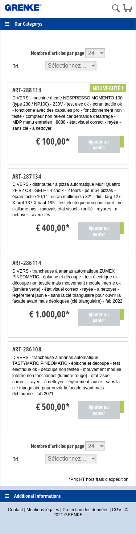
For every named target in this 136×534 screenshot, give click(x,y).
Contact (15, 509)
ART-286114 (26, 263)
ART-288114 (26, 90)
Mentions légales (42, 509)
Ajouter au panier (98, 144)
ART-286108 (26, 349)
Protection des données (85, 509)
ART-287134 (26, 176)
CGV (116, 509)
